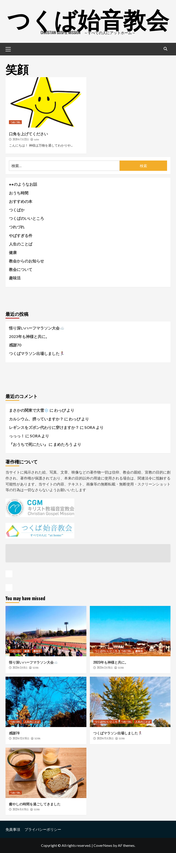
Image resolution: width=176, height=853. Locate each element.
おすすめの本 (20, 201)
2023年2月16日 (105, 667)
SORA (35, 667)
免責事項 (13, 829)
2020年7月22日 (21, 139)
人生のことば (20, 244)
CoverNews (103, 845)
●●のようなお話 (23, 184)
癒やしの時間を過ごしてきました (34, 803)
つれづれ (15, 122)
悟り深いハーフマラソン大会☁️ (36, 328)
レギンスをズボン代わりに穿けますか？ (44, 427)
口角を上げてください (28, 133)
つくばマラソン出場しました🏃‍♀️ (36, 353)
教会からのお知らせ (26, 261)
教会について (20, 269)
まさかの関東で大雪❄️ (29, 410)
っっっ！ (17, 435)
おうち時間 (18, 193)
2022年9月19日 (21, 809)
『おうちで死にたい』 (28, 444)
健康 (13, 252)
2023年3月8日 (20, 667)
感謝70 (15, 345)
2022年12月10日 (21, 738)
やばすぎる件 (20, 235)
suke (36, 139)
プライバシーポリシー (43, 829)
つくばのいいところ (26, 218)
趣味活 (15, 277)
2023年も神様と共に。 (29, 336)
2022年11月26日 (105, 738)
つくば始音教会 (88, 18)
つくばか (17, 209)
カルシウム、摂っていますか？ (36, 419)
